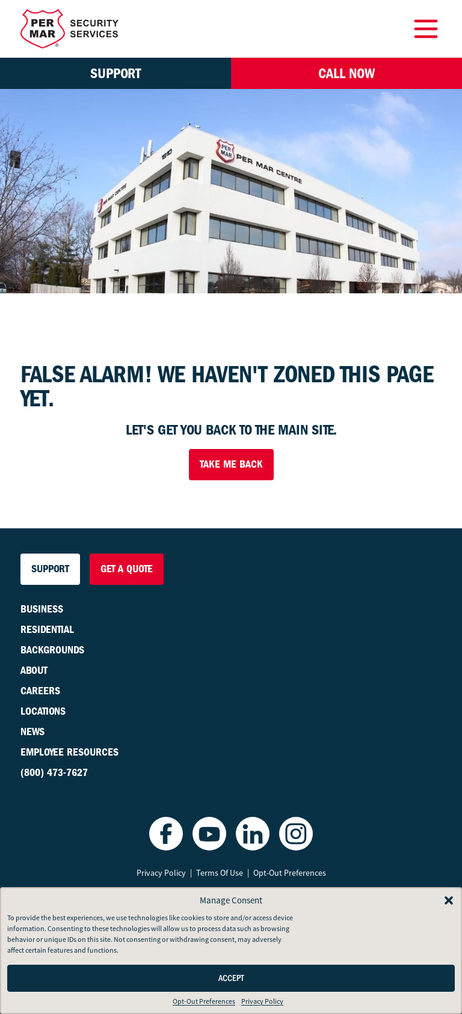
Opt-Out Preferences (204, 1001)
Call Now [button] (346, 73)
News (32, 731)
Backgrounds (52, 650)
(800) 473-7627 (54, 772)
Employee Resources (69, 752)
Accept (231, 978)
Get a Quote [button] (126, 569)
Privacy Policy (262, 1001)
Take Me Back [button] (231, 464)
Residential (47, 629)
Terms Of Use (219, 872)
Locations (43, 711)
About (34, 670)
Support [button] (115, 73)
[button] (449, 900)
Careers (40, 691)
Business (41, 609)
